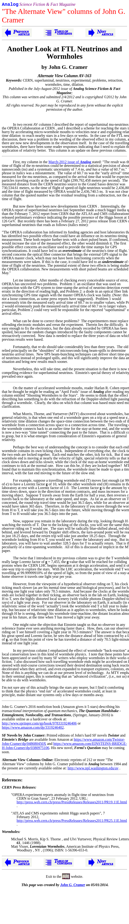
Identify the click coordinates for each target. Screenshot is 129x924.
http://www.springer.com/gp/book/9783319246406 (39, 724)
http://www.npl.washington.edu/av (93, 769)
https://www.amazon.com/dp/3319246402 (33, 728)
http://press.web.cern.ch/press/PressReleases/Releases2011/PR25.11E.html (72, 821)
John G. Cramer (72, 886)
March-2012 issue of (70, 163)
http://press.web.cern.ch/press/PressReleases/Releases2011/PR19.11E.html (72, 803)
